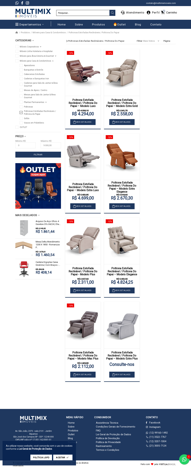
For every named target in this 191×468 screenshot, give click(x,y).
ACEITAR (63, 459)
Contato (72, 442)
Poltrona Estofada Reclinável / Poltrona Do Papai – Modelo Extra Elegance (122, 187)
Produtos (25, 32)
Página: (167, 41)
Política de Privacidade (108, 442)
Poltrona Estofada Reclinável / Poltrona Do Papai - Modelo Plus (83, 271)
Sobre (71, 426)
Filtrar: (140, 41)
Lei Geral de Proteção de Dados (113, 434)
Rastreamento (104, 446)
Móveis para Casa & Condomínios (49, 32)
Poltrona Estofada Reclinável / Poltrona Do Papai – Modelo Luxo (83, 103)
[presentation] (112, 13)
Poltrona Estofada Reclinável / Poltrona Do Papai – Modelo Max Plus (83, 355)
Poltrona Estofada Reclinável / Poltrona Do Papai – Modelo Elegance (122, 271)
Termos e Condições (107, 449)
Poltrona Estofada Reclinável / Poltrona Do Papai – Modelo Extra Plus (122, 355)
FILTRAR (38, 154)
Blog (70, 438)
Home (71, 422)
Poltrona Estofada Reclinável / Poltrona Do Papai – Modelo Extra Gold (122, 103)
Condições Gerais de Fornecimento (115, 426)
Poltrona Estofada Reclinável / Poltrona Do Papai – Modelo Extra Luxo (83, 187)
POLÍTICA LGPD (41, 459)
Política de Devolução (108, 438)
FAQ (98, 430)
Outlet (71, 434)
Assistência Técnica (107, 422)
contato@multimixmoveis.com (161, 3)
